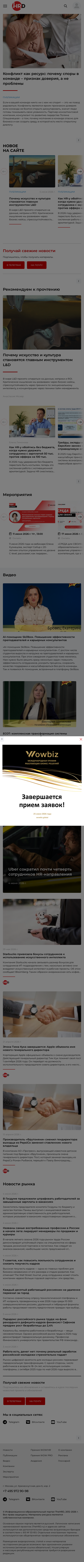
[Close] (81, 739)
